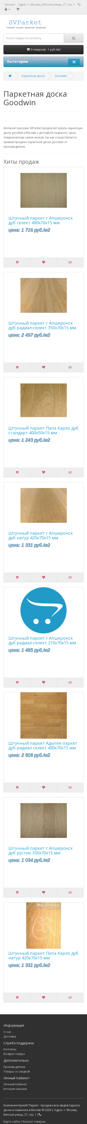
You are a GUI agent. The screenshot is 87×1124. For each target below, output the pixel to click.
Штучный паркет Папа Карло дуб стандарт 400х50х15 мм (43, 430)
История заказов (15, 1089)
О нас (7, 1032)
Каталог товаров (34, 1122)
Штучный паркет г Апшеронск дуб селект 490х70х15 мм (40, 220)
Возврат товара (14, 1054)
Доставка (9, 1036)
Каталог (10, 4)
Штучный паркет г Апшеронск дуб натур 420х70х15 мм (40, 535)
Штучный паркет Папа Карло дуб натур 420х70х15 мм (43, 955)
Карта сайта (11, 1122)
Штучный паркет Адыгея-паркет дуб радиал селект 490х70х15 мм (42, 745)
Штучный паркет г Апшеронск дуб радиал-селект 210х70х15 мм (42, 640)
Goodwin (61, 76)
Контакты (9, 1049)
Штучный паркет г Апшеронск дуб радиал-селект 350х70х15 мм (42, 325)
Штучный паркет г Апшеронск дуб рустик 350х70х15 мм (40, 850)
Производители (14, 1067)
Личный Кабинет (15, 1084)
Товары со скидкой (16, 1071)
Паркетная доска (33, 76)
